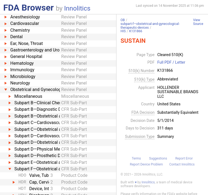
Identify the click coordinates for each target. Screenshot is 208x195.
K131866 (135, 31)
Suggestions (158, 158)
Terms (136, 158)
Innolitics (77, 8)
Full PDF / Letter (171, 62)
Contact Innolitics (181, 164)
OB (123, 20)
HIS (123, 31)
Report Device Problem (146, 164)
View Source (198, 22)
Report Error (184, 158)
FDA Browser (28, 7)
